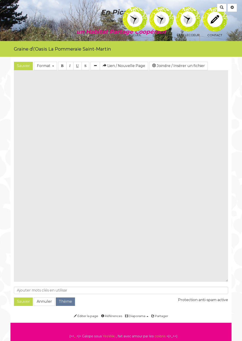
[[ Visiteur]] (161, 10)
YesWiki (109, 336)
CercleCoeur (188, 10)
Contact (215, 12)
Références (111, 316)
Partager (159, 316)
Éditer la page (86, 316)
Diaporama (136, 316)
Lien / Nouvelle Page (124, 66)
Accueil (134, 10)
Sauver (23, 66)
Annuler (44, 301)
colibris (160, 336)
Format (45, 66)
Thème (65, 301)
